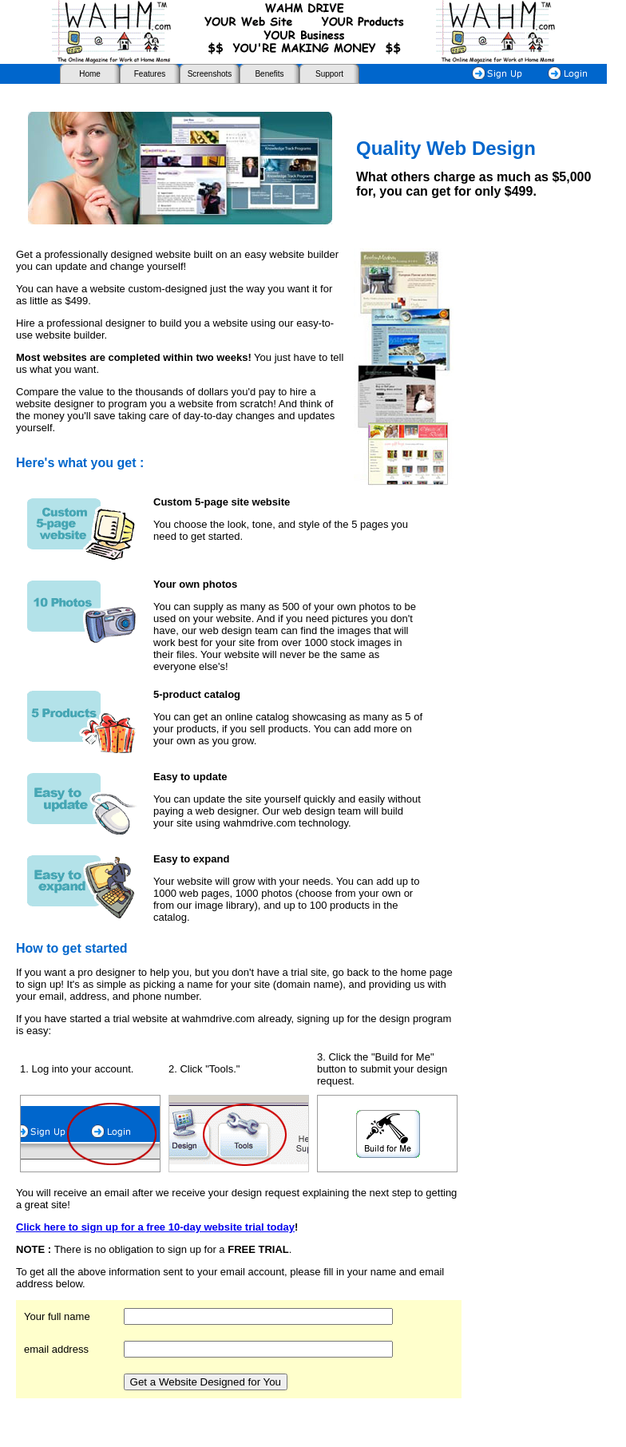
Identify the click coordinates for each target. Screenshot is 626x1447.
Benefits (269, 73)
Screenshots (210, 73)
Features (149, 73)
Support (329, 73)
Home (90, 73)
